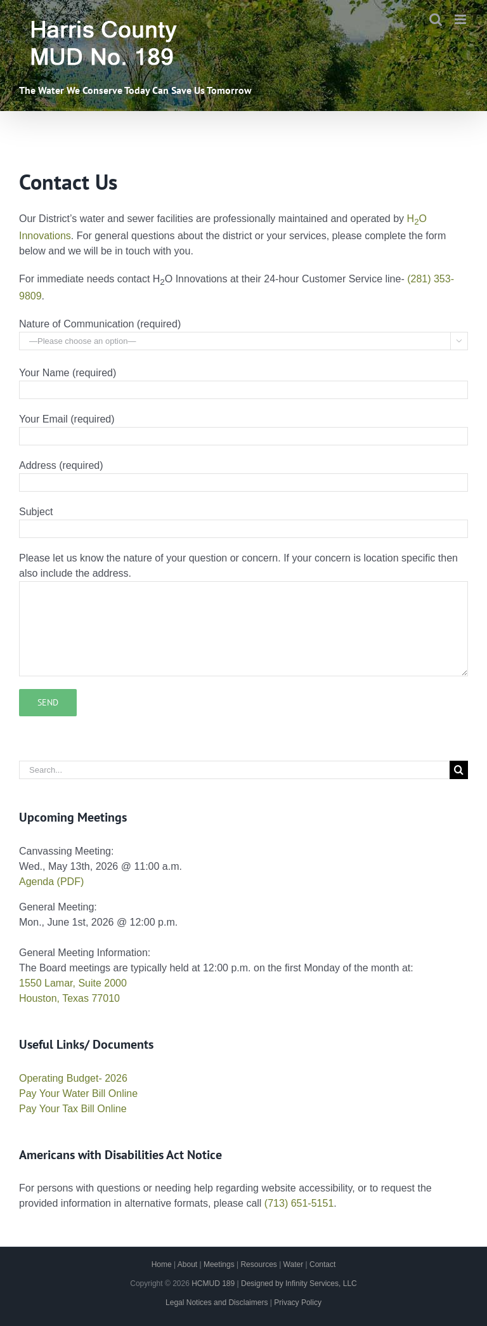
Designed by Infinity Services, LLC (299, 1283)
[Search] (459, 770)
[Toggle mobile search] (435, 19)
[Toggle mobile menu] (461, 19)
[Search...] (234, 770)
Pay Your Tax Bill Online (73, 1108)
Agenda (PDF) (51, 881)
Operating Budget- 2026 (73, 1078)
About (187, 1264)
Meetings (219, 1264)
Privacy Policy (297, 1302)
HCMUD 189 (213, 1283)
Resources (258, 1264)
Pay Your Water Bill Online (78, 1093)
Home (162, 1264)
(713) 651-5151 (299, 1203)
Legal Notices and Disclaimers (217, 1302)
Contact (322, 1264)
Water (293, 1264)
